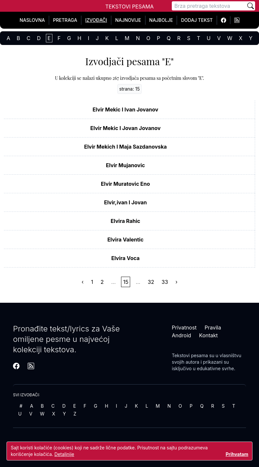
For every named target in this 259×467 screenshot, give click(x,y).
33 (165, 282)
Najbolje (161, 20)
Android (181, 335)
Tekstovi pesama (190, 355)
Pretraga (65, 20)
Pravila (213, 327)
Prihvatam (236, 454)
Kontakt (208, 335)
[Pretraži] (250, 5)
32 (151, 282)
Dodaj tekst (196, 20)
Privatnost (184, 327)
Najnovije (128, 20)
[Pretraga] (209, 5)
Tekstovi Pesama (129, 6)
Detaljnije (64, 454)
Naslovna (32, 20)
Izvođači (96, 20)
